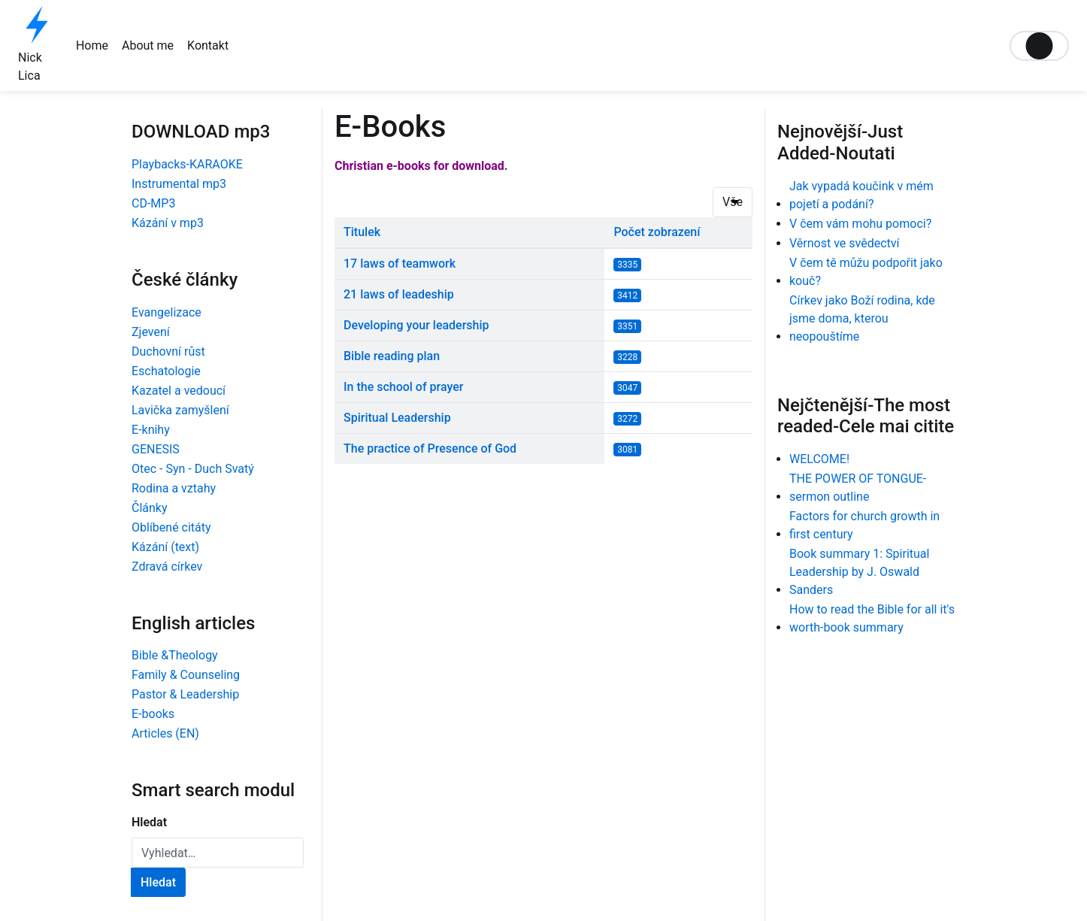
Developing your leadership (416, 325)
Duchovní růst (168, 351)
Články (150, 508)
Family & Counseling (186, 675)
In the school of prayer (403, 387)
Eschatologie (166, 371)
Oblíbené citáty (171, 527)
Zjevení (151, 332)
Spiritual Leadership (397, 418)
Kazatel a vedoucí (179, 390)
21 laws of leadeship (399, 294)
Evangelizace (166, 312)
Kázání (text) (165, 547)
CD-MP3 (153, 203)
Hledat (149, 822)
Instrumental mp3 (179, 184)
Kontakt (208, 45)
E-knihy (151, 430)
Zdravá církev (167, 566)
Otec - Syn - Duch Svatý (193, 469)
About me (148, 45)
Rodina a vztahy (174, 488)
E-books (153, 714)
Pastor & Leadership (185, 694)
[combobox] (218, 853)
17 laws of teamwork (400, 263)
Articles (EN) (165, 733)
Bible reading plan (392, 356)
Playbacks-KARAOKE (187, 164)
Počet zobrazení (656, 232)
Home (92, 45)
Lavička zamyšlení (180, 410)
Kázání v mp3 (168, 223)
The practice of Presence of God (430, 448)
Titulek (362, 232)
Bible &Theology (175, 655)
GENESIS (156, 449)
